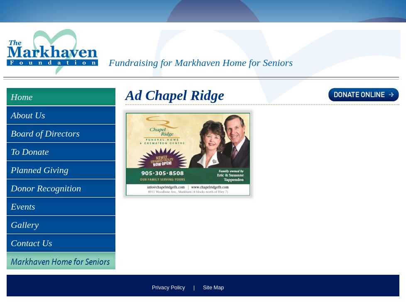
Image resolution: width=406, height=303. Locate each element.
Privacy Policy (168, 287)
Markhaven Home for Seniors (60, 261)
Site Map (213, 287)
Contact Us (31, 243)
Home (22, 97)
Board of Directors (45, 133)
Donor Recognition (46, 188)
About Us (28, 115)
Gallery (25, 225)
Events (23, 206)
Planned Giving (39, 170)
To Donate (30, 152)
